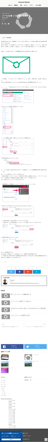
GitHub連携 (38, 5)
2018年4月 (11, 406)
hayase (3, 21)
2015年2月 (11, 421)
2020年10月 (11, 403)
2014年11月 (11, 427)
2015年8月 (11, 412)
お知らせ (10, 5)
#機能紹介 (3, 19)
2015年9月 (11, 410)
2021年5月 (11, 400)
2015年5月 (11, 416)
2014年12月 (11, 425)
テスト (3, 384)
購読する (11, 439)
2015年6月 (11, 415)
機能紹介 (16, 5)
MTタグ (26, 5)
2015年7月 (11, 413)
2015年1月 (11, 422)
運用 (21, 5)
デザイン (32, 5)
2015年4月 (11, 418)
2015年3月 (11, 419)
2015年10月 (11, 409)
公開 (3, 382)
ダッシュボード (6, 87)
